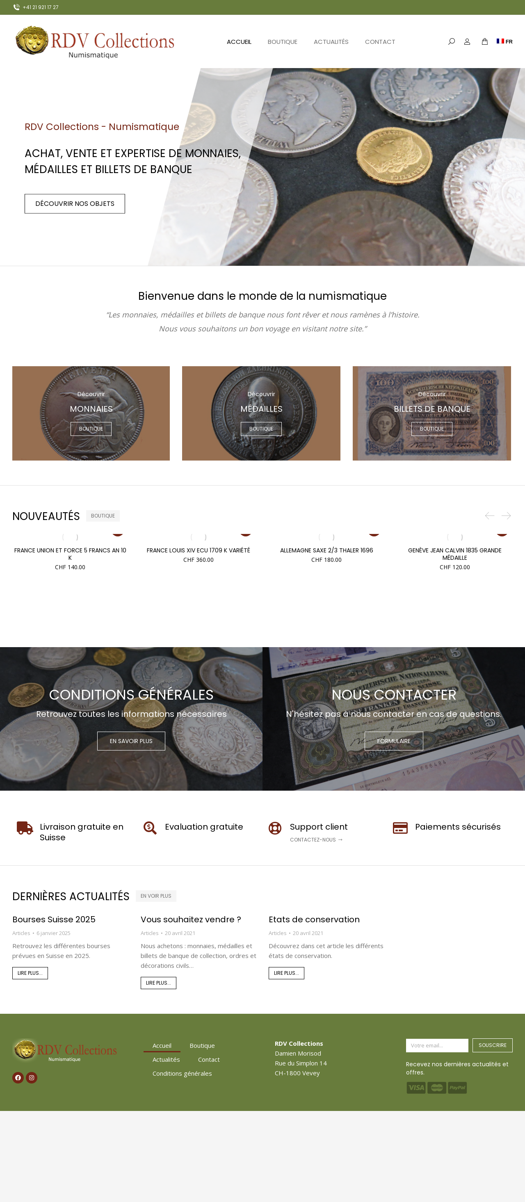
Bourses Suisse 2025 (54, 919)
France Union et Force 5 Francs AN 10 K (70, 554)
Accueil (162, 1045)
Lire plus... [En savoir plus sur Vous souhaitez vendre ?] (158, 982)
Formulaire (394, 741)
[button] (489, 515)
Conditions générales (182, 1073)
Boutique (202, 1045)
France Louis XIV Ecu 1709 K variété (198, 550)
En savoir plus (131, 741)
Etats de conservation (314, 919)
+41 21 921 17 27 (35, 7)
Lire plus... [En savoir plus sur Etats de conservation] (286, 972)
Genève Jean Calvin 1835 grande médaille (455, 554)
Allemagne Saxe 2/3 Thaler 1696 (326, 550)
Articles (21, 933)
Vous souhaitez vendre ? (191, 919)
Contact (209, 1059)
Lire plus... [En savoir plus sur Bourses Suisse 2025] (30, 972)
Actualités (166, 1059)
